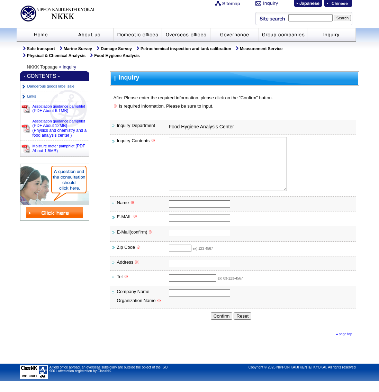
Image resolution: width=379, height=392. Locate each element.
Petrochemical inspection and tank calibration (186, 48)
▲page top (343, 344)
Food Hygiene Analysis (117, 55)
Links (31, 96)
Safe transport (41, 48)
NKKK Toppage (42, 67)
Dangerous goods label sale (50, 86)
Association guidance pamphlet (59, 108)
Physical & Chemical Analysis (56, 55)
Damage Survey (116, 48)
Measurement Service (261, 48)
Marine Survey (78, 48)
